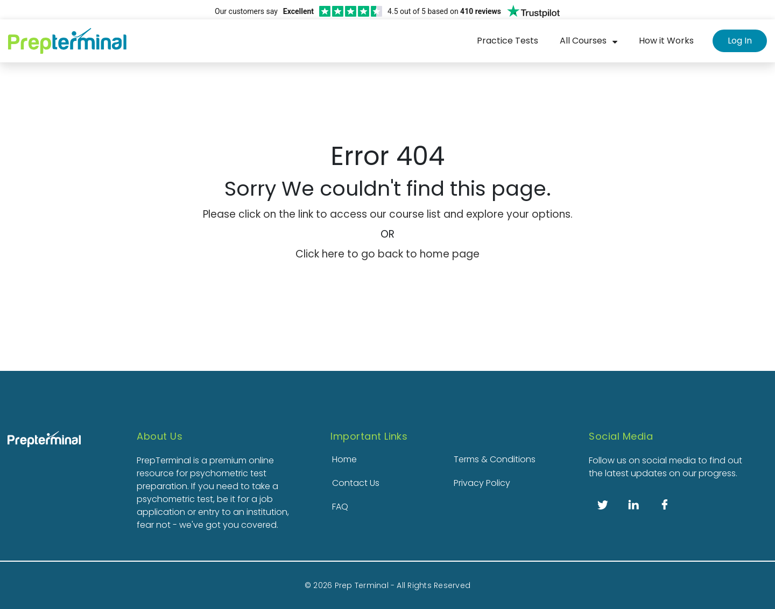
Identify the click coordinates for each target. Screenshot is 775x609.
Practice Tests (507, 40)
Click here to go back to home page (387, 254)
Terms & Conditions (495, 459)
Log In (740, 40)
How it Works (666, 40)
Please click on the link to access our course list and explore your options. (388, 214)
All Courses (583, 40)
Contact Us (355, 483)
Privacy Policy (482, 483)
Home (344, 459)
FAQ (340, 506)
